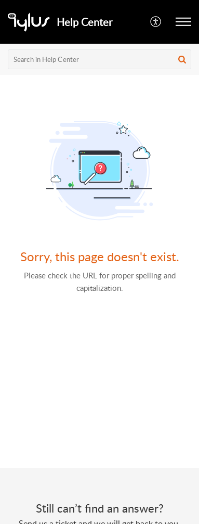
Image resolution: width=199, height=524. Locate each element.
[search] (99, 59)
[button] (156, 22)
